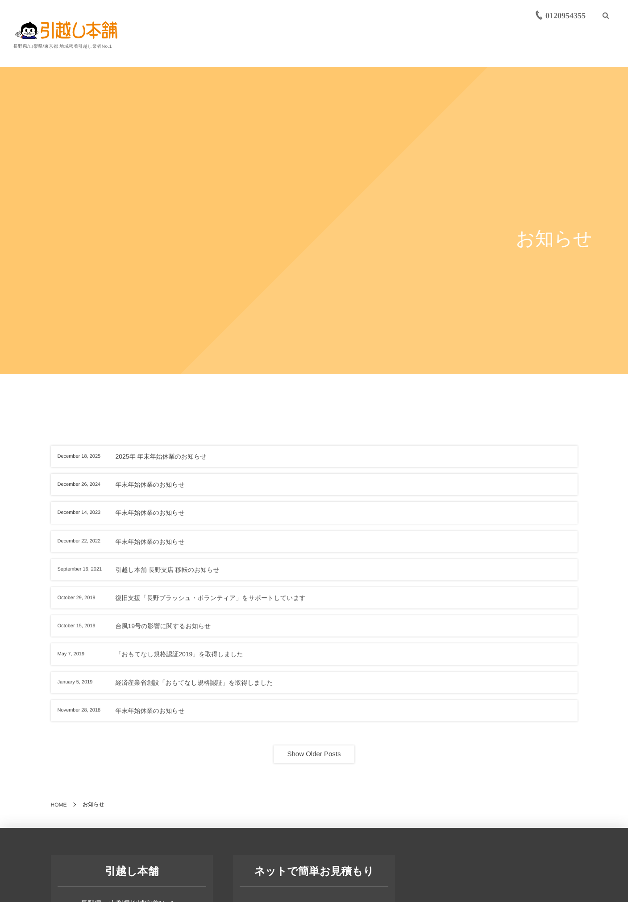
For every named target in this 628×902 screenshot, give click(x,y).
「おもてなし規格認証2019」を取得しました (179, 658)
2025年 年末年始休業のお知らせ (161, 456)
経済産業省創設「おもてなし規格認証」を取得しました (194, 687)
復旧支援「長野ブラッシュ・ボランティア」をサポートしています (211, 602)
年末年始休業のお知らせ (150, 484)
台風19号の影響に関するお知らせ (163, 630)
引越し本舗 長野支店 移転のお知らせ (168, 574)
